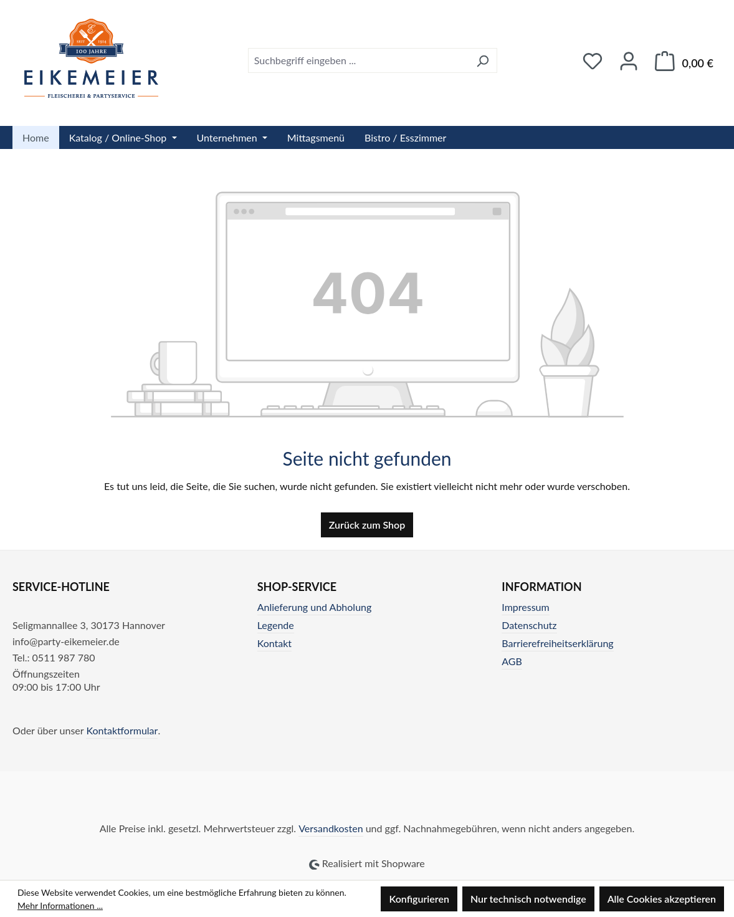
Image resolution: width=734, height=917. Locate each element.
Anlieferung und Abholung (314, 607)
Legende (275, 625)
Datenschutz (529, 625)
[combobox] (358, 60)
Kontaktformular (122, 730)
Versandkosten (330, 828)
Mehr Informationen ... (60, 905)
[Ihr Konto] (629, 61)
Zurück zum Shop (367, 525)
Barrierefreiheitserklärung (557, 643)
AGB (512, 661)
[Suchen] (482, 60)
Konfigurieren (419, 899)
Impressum (525, 607)
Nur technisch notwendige (528, 899)
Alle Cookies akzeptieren (662, 899)
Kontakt (274, 643)
